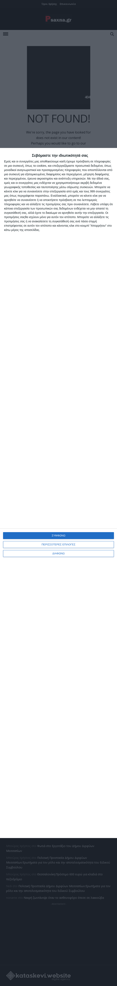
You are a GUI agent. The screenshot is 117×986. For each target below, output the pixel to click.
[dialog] (58, 493)
